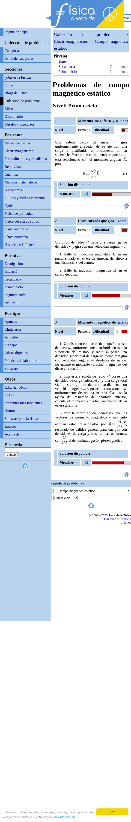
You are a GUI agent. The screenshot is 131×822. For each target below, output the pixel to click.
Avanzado (12, 303)
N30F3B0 (67, 194)
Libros (9, 109)
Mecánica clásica (17, 143)
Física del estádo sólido (22, 221)
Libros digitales (16, 353)
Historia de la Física (19, 245)
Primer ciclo (14, 287)
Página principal (17, 32)
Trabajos (11, 345)
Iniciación (12, 271)
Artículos (11, 337)
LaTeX (10, 395)
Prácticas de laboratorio (22, 361)
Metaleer (67, 295)
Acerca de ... (14, 434)
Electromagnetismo (19, 151)
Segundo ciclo (15, 295)
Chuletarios (13, 329)
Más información (64, 817)
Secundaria (13, 279)
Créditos (126, 522)
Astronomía (13, 190)
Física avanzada (16, 229)
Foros (9, 85)
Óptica (10, 206)
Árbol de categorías (19, 58)
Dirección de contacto (117, 519)
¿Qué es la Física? (18, 77)
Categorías (12, 51)
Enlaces (10, 426)
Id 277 (122, 221)
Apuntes (11, 322)
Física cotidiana (16, 237)
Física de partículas (19, 213)
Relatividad (13, 167)
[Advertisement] (77, 7)
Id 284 (122, 322)
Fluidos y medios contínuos (25, 198)
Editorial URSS (16, 387)
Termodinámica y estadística (26, 159)
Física (127, 515)
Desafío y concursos (20, 124)
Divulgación (14, 264)
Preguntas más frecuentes (23, 403)
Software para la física (21, 419)
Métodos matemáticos (21, 182)
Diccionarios (14, 116)
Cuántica (11, 174)
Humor (10, 411)
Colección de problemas (26, 42)
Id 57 (122, 121)
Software (11, 368)
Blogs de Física (16, 93)
